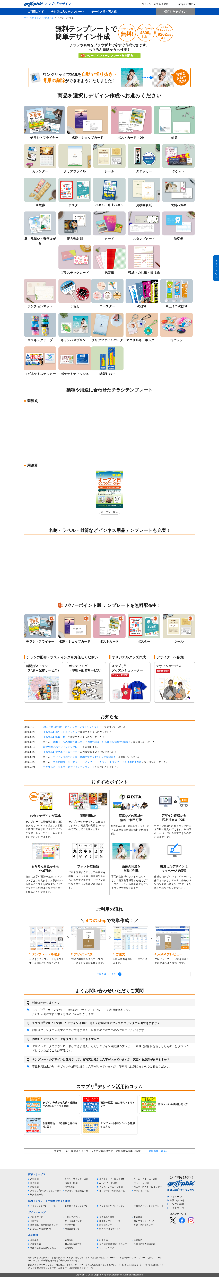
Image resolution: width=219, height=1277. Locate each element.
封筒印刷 (34, 1187)
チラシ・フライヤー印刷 (76, 1179)
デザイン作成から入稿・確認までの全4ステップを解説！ (84, 757)
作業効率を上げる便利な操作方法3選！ (109, 742)
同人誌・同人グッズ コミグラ (148, 1187)
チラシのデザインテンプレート (114, 1206)
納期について (105, 1225)
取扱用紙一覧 (36, 1194)
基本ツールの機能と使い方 (67, 742)
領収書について (72, 1229)
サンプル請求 (177, 1204)
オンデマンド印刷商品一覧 (112, 1191)
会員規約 (138, 1240)
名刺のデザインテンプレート (78, 1206)
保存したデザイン (175, 11)
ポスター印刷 (71, 1183)
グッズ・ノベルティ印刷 (111, 1187)
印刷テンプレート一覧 (110, 1221)
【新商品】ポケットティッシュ (60, 732)
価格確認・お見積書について (44, 1225)
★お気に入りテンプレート (68, 11)
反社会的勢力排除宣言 (144, 1244)
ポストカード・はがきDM (111, 1179)
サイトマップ (177, 1208)
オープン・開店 (109, 512)
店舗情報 (69, 1240)
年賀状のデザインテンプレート (149, 1206)
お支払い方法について (40, 1229)
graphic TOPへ (184, 4)
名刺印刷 (34, 1179)
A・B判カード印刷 (108, 1183)
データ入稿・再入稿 (104, 11)
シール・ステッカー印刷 (145, 1179)
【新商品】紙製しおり (55, 737)
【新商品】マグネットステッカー (61, 752)
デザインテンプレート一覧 (43, 1206)
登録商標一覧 (156, 1151)
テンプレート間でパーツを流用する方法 (119, 762)
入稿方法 (34, 1221)
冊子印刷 (34, 1183)
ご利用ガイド (35, 11)
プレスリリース (106, 1248)
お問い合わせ (177, 1200)
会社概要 (34, 1240)
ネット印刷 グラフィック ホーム (39, 18)
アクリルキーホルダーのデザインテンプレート (69, 767)
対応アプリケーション (144, 1221)
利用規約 (103, 1240)
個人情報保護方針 (73, 1244)
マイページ (176, 1196)
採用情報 (69, 1248)
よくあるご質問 (106, 1217)
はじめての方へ (72, 1217)
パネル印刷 (70, 1187)
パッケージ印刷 (141, 1183)
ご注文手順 (70, 1225)
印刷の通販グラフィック (40, 1265)
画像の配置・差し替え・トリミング (72, 762)
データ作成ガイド (73, 1221)
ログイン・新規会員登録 (153, 4)
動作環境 (138, 1217)
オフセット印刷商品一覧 (76, 1191)
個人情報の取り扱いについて (113, 1244)
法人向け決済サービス (110, 1229)
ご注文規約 (35, 1244)
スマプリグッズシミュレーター (45, 1191)
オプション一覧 (141, 1191)
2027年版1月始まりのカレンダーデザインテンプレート (73, 727)
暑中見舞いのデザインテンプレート (62, 747)
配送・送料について (143, 1225)
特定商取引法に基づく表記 (43, 1248)
